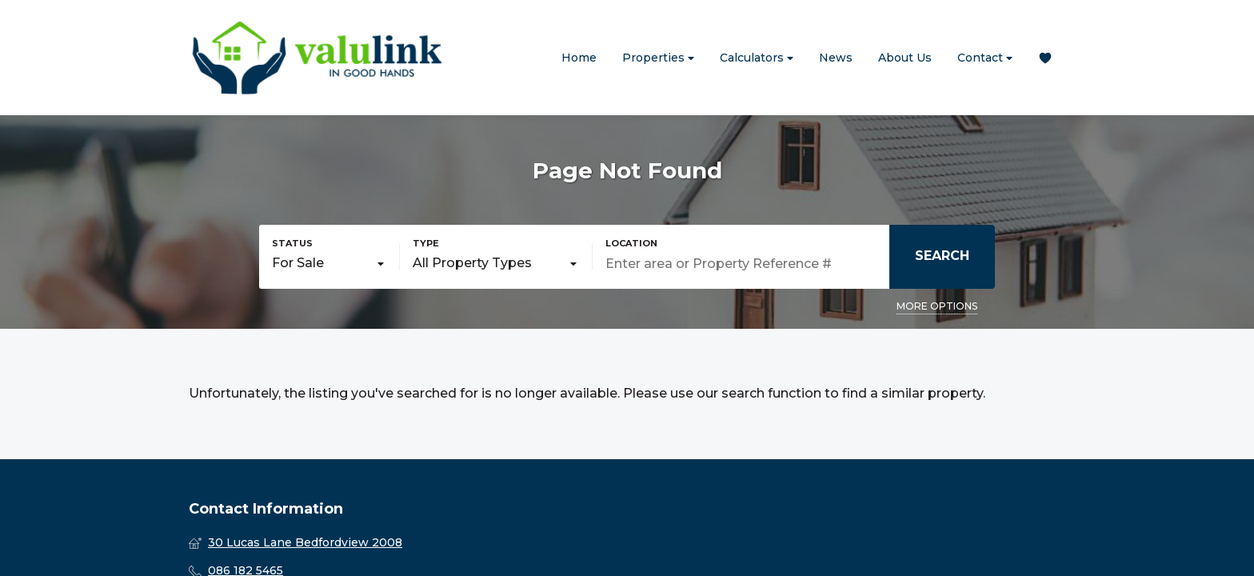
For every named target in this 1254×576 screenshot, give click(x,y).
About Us (905, 57)
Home (579, 57)
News (836, 57)
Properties (658, 58)
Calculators (756, 58)
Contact (984, 58)
